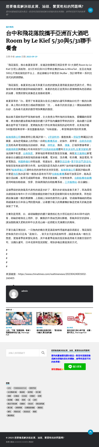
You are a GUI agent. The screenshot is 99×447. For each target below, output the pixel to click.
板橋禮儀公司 (19, 169)
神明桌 (51, 145)
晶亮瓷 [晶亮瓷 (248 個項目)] (30, 392)
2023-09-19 (31, 56)
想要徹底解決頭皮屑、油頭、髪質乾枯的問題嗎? (44, 6)
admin (18, 56)
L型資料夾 (53, 137)
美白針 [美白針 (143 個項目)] (30, 403)
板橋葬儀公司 (68, 169)
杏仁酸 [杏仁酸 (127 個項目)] (38, 392)
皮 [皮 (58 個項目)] (29, 400)
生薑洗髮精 (82, 149)
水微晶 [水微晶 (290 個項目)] (16, 396)
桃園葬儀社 (24, 161)
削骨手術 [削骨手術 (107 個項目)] (33, 388)
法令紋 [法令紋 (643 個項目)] (24, 396)
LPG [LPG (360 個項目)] (9, 388)
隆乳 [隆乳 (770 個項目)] (9, 411)
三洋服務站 (71, 182)
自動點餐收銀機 (83, 177)
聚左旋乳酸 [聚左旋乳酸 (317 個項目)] (40, 403)
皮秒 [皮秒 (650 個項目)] (35, 400)
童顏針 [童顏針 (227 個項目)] (22, 403)
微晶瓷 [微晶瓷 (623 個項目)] (22, 392)
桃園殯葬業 (12, 149)
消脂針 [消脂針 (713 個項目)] (32, 396)
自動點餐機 (58, 173)
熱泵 (15, 173)
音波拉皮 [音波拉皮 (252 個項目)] (27, 411)
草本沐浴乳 (69, 149)
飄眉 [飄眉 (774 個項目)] (34, 411)
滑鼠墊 (77, 137)
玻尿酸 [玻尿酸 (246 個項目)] (10, 400)
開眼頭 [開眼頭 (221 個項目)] (40, 407)
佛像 (67, 145)
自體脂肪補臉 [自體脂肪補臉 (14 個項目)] (30, 407)
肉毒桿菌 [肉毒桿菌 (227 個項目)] (19, 407)
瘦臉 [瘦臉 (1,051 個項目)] (17, 400)
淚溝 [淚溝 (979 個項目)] (39, 396)
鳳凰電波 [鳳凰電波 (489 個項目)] (11, 415)
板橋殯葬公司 (13, 137)
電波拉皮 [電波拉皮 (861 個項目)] (17, 411)
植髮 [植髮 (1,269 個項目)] (9, 396)
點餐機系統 (51, 141)
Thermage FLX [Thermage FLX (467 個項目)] (20, 388)
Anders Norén (21, 442)
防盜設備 (65, 161)
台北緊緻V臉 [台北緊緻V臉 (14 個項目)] (12, 392)
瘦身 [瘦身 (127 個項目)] (23, 400)
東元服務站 (81, 153)
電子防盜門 (77, 161)
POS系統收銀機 (49, 149)
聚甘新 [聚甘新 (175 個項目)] (10, 407)
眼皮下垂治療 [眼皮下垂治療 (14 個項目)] (12, 403)
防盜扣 (87, 161)
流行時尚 (10, 27)
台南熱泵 (28, 153)
